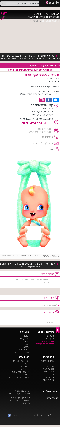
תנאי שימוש (49, 371)
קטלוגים (40, 17)
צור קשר (50, 366)
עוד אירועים (49, 297)
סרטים (26, 363)
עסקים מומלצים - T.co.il (19, 377)
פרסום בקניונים (47, 341)
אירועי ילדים (52, 17)
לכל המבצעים (51, 322)
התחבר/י (3, 20)
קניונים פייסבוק (15, 415)
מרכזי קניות (24, 338)
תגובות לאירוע (47, 273)
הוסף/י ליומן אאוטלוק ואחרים (39, 132)
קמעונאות (17, 400)
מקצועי (37, 20)
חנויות (47, 13)
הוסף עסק (50, 338)
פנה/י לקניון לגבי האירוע (43, 143)
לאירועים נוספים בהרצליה (42, 115)
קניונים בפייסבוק (47, 360)
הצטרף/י (5, 15)
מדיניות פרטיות (48, 377)
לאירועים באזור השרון (48, 305)
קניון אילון (7, 393)
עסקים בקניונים (24, 398)
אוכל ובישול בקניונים (21, 352)
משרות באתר (48, 380)
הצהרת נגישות (48, 374)
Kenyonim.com (30, 415)
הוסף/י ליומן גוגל (44, 129)
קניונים (55, 13)
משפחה (46, 20)
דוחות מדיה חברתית (21, 360)
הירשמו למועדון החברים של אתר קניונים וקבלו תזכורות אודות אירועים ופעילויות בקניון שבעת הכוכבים (30, 265)
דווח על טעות (48, 368)
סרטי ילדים (24, 369)
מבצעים (38, 13)
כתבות (55, 20)
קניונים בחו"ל (23, 349)
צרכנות (26, 346)
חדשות (31, 17)
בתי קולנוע (24, 366)
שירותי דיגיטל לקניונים (45, 343)
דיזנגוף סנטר (18, 393)
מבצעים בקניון (47, 312)
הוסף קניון (50, 335)
